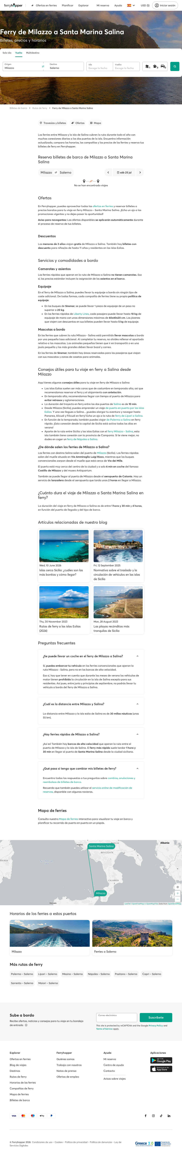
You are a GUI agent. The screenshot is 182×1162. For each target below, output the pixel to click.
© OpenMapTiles (151, 904)
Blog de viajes (18, 1065)
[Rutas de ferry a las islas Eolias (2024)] (64, 609)
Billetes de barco (18, 108)
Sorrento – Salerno (22, 983)
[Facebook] (145, 1115)
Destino (53, 64)
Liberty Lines (81, 313)
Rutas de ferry (39, 108)
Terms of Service (104, 1028)
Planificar (67, 5)
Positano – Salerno (126, 974)
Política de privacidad (76, 1142)
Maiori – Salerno (48, 983)
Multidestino (32, 52)
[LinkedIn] (169, 1115)
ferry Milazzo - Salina (120, 431)
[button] (56, 172)
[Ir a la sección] (52, 123)
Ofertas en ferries (44, 5)
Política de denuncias (101, 1142)
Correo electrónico (107, 1015)
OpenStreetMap (174, 904)
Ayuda (118, 5)
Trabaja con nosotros (69, 1065)
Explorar (83, 5)
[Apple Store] (161, 1069)
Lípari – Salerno (47, 974)
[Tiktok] (161, 1115)
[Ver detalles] (26, 1025)
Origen (8, 64)
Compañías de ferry (21, 1088)
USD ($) (145, 5)
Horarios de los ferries (23, 1082)
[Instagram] (153, 1115)
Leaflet (127, 904)
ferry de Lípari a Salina (129, 415)
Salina (117, 404)
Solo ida (7, 52)
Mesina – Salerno (72, 974)
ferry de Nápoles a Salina (82, 439)
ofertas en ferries (103, 206)
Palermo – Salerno (22, 974)
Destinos (15, 1070)
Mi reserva (103, 5)
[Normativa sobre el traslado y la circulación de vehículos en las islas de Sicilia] (118, 555)
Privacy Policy (156, 1025)
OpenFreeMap (138, 904)
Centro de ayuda (114, 1065)
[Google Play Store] (161, 1060)
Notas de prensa (66, 1070)
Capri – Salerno (151, 974)
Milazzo (101, 452)
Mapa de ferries (68, 819)
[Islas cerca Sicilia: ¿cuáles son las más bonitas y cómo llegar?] (64, 555)
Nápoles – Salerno (99, 974)
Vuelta (18, 52)
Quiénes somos (65, 1059)
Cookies (59, 1142)
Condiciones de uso (42, 1142)
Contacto (109, 1070)
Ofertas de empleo (68, 1076)
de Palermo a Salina (118, 419)
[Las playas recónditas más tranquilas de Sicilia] (118, 609)
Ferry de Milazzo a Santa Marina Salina (72, 108)
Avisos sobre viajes (115, 1078)
